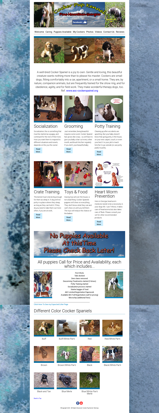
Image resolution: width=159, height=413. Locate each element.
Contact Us (108, 32)
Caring (49, 32)
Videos (98, 32)
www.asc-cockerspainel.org (82, 90)
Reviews (120, 32)
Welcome (39, 32)
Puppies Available (62, 32)
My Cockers (79, 32)
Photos (89, 32)
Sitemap (96, 408)
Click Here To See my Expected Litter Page (51, 304)
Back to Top (37, 398)
